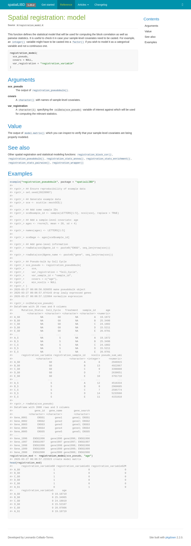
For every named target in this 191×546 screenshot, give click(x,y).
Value (148, 31)
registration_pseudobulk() (50, 90)
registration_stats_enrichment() (108, 159)
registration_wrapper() (67, 163)
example (15, 182)
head (13, 462)
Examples (151, 42)
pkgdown (170, 537)
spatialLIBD (16, 5)
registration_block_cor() (94, 154)
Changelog (100, 4)
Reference (66, 4)
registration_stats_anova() (65, 159)
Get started (48, 4)
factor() (78, 42)
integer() (18, 42)
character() (26, 100)
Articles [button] (83, 4)
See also (150, 36)
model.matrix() (34, 133)
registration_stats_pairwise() (29, 163)
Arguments (151, 25)
